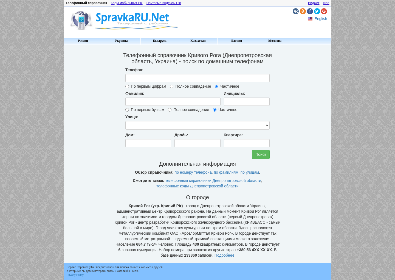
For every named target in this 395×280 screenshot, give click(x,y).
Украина (121, 41)
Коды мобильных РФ (127, 3)
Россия (83, 41)
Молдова (274, 41)
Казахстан (197, 41)
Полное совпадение (190, 86)
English (321, 18)
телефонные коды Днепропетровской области (197, 186)
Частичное (227, 86)
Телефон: (134, 70)
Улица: (131, 117)
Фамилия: (134, 93)
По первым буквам (144, 109)
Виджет (314, 3)
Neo (326, 3)
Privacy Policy (75, 274)
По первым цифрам (145, 86)
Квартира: (233, 135)
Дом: (130, 135)
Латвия (236, 41)
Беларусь (160, 41)
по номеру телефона (193, 172)
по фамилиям (226, 172)
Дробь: (181, 135)
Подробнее (225, 255)
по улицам (250, 172)
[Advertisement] (87, 129)
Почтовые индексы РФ (163, 3)
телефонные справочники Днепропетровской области (213, 180)
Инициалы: (234, 93)
